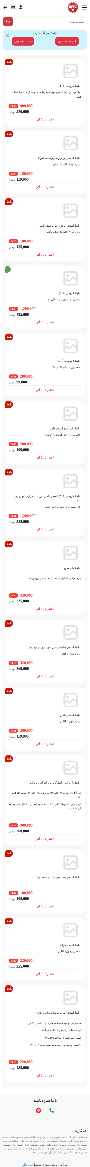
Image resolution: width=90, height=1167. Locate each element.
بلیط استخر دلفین (69, 715)
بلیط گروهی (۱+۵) (69, 293)
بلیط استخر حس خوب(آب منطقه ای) (58, 877)
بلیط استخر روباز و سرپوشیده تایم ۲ (59, 158)
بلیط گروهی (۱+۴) (69, 86)
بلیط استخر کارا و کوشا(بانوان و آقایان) (57, 1012)
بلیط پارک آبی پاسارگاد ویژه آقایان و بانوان (55, 782)
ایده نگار (27, 1164)
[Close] (7, 36)
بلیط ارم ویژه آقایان (68, 360)
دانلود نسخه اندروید (67, 41)
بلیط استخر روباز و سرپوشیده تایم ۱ (59, 225)
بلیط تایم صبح (72, 568)
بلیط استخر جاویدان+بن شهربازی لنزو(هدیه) (54, 647)
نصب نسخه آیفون (23, 41)
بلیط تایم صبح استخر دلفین (64, 428)
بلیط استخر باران (70, 945)
